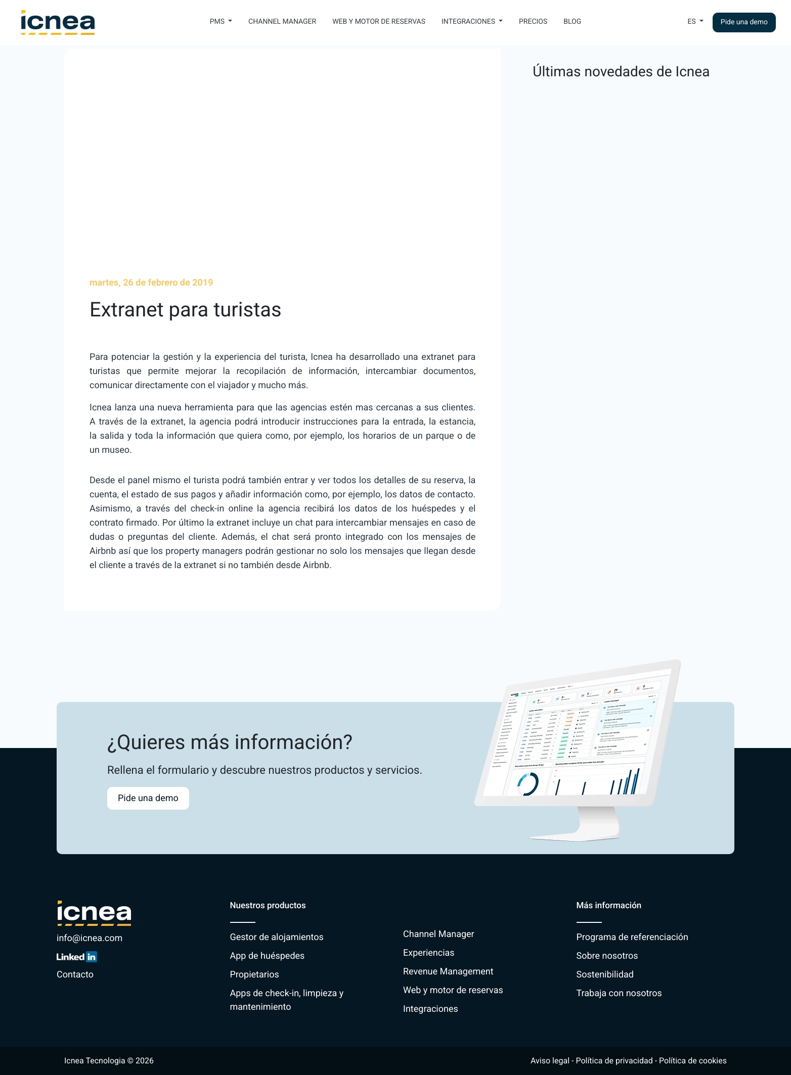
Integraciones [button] (469, 22)
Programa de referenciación (632, 937)
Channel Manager (282, 22)
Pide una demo (744, 22)
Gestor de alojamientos (277, 937)
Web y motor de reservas (378, 22)
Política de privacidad (614, 1060)
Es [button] (693, 22)
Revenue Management (448, 971)
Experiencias (429, 953)
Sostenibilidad (605, 974)
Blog (572, 22)
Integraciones (430, 1009)
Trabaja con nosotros (619, 993)
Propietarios (254, 974)
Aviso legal (550, 1060)
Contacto (75, 974)
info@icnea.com (89, 938)
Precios (533, 22)
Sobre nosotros (607, 956)
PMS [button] (218, 22)
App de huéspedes (267, 956)
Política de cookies (693, 1060)
